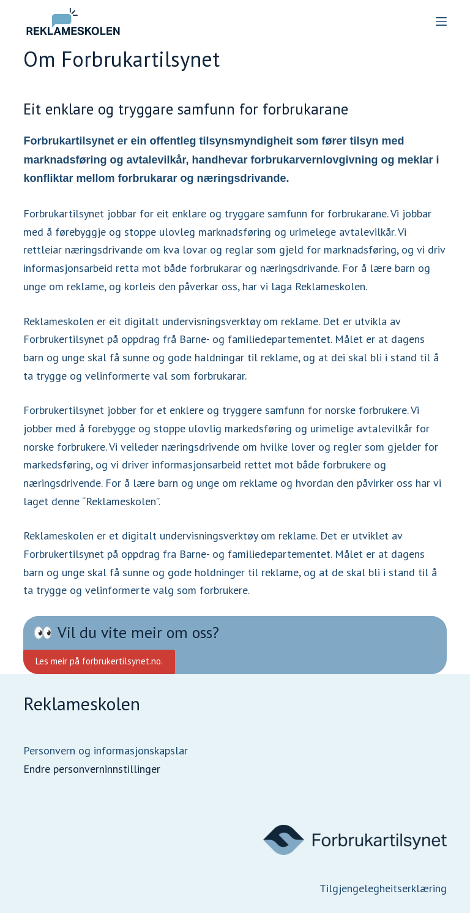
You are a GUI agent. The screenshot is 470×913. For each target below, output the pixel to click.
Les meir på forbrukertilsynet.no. (99, 661)
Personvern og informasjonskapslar (105, 750)
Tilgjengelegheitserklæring (383, 888)
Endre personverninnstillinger (91, 769)
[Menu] (441, 21)
